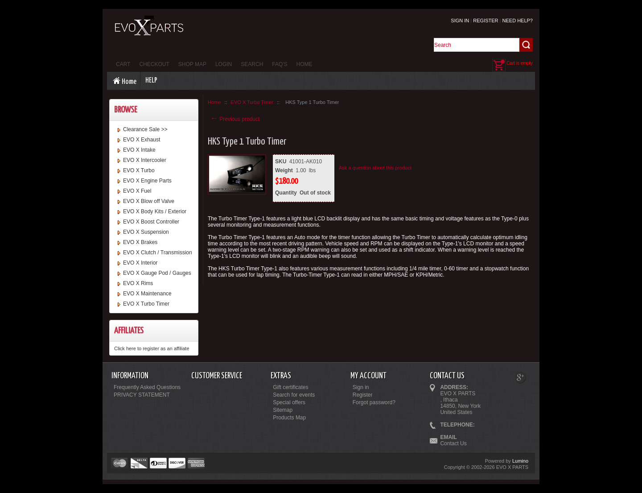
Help (151, 80)
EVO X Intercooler (144, 160)
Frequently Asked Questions (147, 387)
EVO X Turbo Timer (146, 304)
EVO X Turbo (139, 170)
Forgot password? (374, 402)
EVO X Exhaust (141, 140)
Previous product (234, 119)
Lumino (520, 461)
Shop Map (192, 64)
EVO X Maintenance (147, 293)
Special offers (289, 402)
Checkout (154, 64)
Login (223, 64)
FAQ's (279, 64)
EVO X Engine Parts (147, 181)
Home (304, 64)
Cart (123, 64)
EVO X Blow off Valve (148, 201)
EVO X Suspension (146, 232)
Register (485, 20)
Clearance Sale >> (145, 129)
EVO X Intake (139, 150)
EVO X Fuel (137, 191)
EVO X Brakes (140, 242)
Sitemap (282, 410)
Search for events (294, 395)
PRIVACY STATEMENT (142, 395)
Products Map (289, 417)
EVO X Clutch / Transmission (157, 252)
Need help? (517, 20)
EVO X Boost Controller (151, 222)
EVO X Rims (138, 283)
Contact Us (453, 443)
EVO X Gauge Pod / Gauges (157, 273)
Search (252, 64)
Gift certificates (290, 387)
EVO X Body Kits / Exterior (154, 211)
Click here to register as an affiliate (151, 348)
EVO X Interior (140, 263)
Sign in (460, 20)
